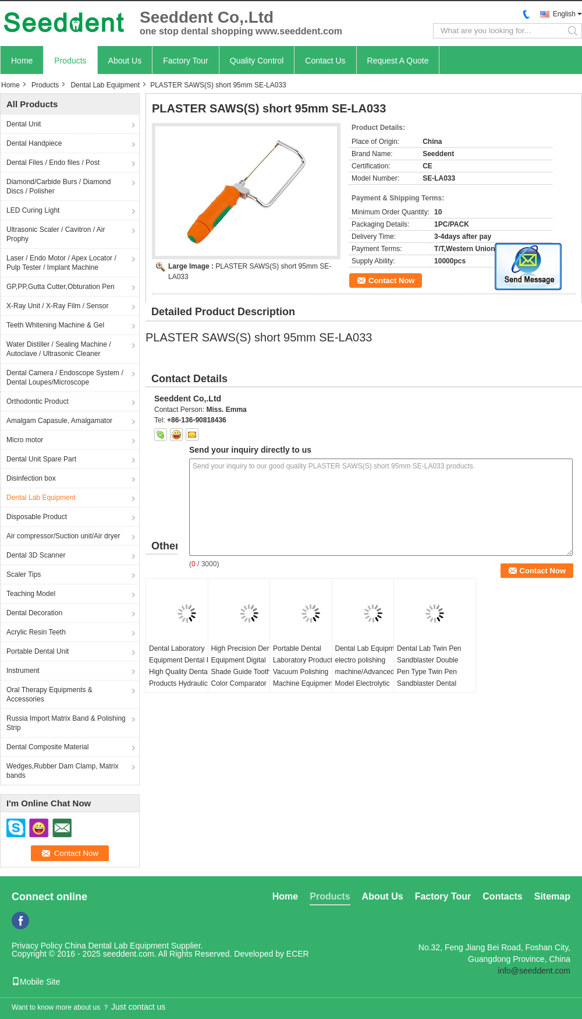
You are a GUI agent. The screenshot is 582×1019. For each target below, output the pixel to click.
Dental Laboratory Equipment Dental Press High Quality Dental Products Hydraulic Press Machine (186, 671)
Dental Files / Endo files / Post (53, 162)
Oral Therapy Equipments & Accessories (49, 694)
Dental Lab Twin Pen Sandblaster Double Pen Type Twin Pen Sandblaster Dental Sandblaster (429, 671)
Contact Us (325, 60)
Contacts (502, 896)
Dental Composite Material (47, 747)
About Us (125, 60)
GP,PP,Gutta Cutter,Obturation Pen (60, 287)
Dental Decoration (34, 613)
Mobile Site (36, 981)
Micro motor (24, 440)
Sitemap (552, 896)
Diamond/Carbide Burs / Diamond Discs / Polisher (58, 186)
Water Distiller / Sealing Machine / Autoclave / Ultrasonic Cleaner (58, 349)
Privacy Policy (37, 945)
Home (22, 60)
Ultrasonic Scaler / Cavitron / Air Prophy (55, 234)
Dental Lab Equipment (105, 85)
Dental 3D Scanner (35, 555)
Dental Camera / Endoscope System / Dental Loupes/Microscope (64, 377)
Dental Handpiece (34, 143)
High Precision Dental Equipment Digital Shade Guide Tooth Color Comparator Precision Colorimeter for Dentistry (244, 677)
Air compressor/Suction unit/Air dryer (63, 536)
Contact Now (391, 280)
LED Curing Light (32, 210)
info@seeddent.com (534, 970)
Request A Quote (398, 60)
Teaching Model (30, 594)
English (564, 14)
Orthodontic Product (37, 401)
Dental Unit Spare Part (41, 459)
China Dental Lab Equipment (117, 945)
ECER (297, 953)
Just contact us (138, 1006)
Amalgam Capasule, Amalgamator (59, 421)
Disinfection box (31, 478)
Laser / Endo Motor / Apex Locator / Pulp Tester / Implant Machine (61, 263)
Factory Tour (185, 60)
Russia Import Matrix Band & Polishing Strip (66, 723)
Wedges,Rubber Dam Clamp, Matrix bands (62, 771)
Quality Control (257, 60)
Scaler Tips (23, 574)
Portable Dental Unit (37, 651)
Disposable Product (36, 517)
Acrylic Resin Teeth (36, 632)
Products (70, 60)
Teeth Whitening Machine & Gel (55, 325)
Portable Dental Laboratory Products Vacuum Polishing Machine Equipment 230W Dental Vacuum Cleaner (306, 677)
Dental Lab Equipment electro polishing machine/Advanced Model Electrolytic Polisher (369, 671)
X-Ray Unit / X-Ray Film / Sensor (57, 306)
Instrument (23, 671)
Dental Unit (23, 124)
